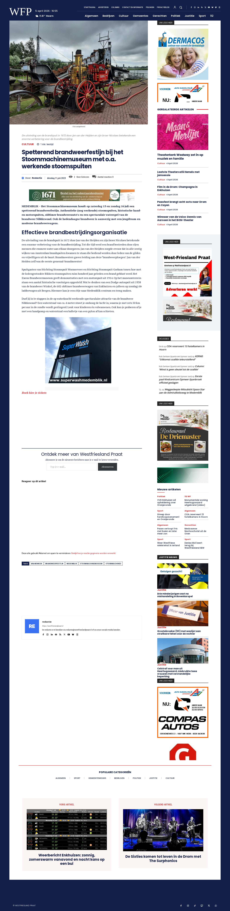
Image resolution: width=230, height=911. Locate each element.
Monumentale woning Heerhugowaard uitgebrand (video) (196, 502)
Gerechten (190, 525)
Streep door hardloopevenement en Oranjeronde (168, 517)
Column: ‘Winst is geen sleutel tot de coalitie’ (181, 368)
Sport (160, 511)
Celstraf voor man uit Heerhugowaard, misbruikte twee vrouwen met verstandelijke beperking (177, 672)
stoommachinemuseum (91, 564)
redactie (37, 178)
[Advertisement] (82, 419)
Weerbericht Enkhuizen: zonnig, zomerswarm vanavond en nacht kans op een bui (67, 859)
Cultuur (28, 144)
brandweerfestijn (54, 564)
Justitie (161, 590)
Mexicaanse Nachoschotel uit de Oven (195, 531)
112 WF (188, 496)
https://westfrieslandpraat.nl (52, 626)
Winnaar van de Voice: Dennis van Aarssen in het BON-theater (179, 218)
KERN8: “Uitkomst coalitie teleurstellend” (181, 358)
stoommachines (113, 564)
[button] (180, 7)
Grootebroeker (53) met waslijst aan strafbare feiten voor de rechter (179, 632)
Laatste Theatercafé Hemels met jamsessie (178, 173)
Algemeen (190, 511)
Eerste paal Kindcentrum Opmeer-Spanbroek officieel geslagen (180, 379)
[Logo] (18, 12)
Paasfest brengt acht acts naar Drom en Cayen (182, 203)
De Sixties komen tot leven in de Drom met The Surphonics (163, 859)
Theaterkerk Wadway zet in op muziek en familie (180, 157)
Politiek (161, 496)
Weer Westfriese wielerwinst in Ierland (168, 544)
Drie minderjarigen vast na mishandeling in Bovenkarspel (175, 595)
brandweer (36, 564)
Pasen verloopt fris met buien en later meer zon (167, 531)
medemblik (72, 564)
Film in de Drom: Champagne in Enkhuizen (177, 188)
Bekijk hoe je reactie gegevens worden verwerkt (93, 553)
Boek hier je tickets (34, 392)
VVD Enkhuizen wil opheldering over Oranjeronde (166, 502)
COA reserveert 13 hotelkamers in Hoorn (196, 515)
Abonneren (108, 466)
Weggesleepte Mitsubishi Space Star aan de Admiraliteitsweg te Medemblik (182, 391)
